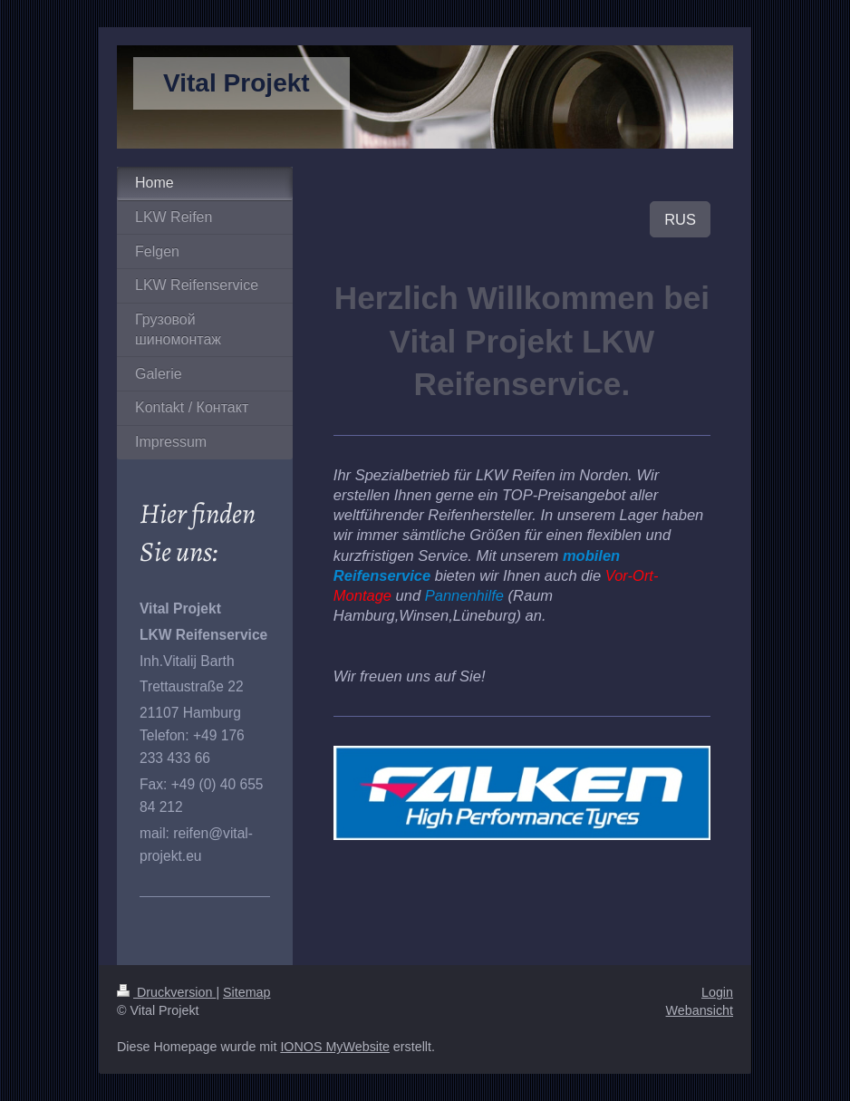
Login (717, 992)
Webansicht (699, 1010)
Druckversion (166, 992)
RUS (680, 219)
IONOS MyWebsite (335, 1046)
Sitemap (246, 992)
